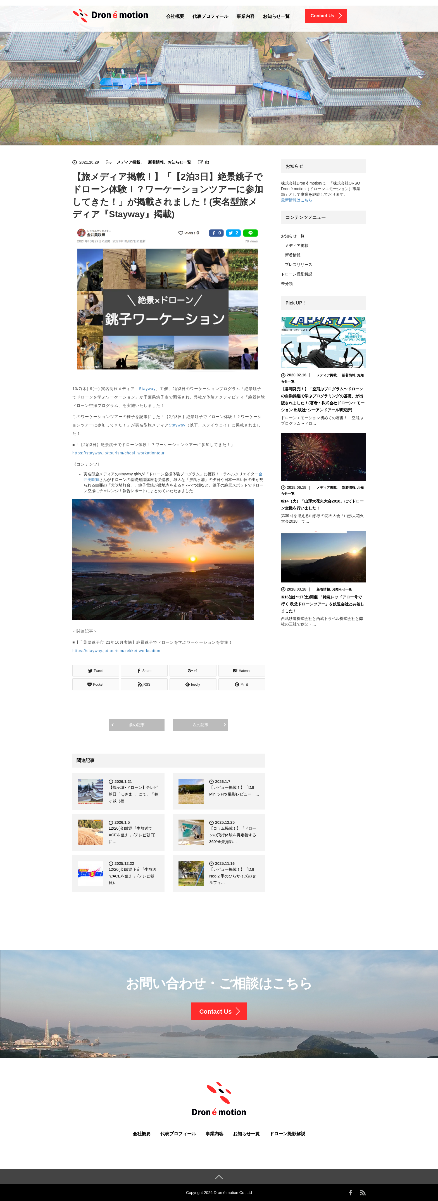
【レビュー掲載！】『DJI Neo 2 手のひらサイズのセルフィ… (232, 876)
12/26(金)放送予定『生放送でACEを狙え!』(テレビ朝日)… (132, 876)
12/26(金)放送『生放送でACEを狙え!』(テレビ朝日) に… (132, 835)
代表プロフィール (210, 16)
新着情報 (154, 162)
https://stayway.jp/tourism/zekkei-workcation (116, 650)
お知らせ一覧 (276, 16)
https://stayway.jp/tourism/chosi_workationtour (118, 453)
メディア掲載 (126, 162)
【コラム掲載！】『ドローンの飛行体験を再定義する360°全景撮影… (232, 835)
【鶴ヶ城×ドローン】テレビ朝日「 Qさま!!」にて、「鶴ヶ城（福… (133, 794)
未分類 (287, 283)
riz (207, 162)
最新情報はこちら (296, 200)
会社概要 (175, 16)
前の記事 (137, 725)
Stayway (147, 388)
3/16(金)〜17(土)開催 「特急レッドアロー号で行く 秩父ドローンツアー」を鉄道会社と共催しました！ (322, 604)
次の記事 (200, 725)
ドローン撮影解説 (296, 274)
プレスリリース (296, 264)
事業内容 (245, 16)
